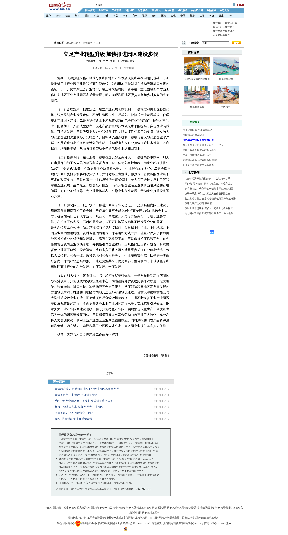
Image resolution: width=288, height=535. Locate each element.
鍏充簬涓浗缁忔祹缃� (89, 507)
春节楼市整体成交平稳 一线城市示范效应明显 (209, 188)
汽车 (125, 15)
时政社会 (143, 10)
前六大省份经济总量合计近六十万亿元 (203, 145)
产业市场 (116, 10)
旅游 (192, 15)
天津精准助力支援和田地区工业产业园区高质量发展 (87, 388)
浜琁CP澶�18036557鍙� (217, 523)
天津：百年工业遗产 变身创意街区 (76, 394)
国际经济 (129, 10)
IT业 (106, 15)
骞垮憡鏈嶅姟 (228, 507)
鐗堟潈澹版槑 (159, 507)
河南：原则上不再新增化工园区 (74, 412)
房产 (154, 15)
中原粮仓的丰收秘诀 (193, 135)
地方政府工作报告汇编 (225, 23)
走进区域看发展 (221, 35)
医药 (163, 15)
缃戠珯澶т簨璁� (117, 507)
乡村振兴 (211, 10)
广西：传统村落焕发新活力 (197, 155)
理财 (87, 15)
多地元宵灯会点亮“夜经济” (199, 203)
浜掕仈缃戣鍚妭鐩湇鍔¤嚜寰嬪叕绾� (193, 507)
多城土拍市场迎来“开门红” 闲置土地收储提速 (209, 208)
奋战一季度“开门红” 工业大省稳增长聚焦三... (208, 193)
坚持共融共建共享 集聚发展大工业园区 (79, 406)
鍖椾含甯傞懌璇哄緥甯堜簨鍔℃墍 (134, 517)
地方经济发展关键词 (224, 31)
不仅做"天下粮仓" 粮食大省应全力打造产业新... (210, 183)
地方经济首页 (73, 42)
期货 (77, 15)
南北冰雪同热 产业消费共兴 (197, 130)
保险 (96, 15)
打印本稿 (128, 68)
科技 (211, 15)
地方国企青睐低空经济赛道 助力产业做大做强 (209, 213)
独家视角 (195, 122)
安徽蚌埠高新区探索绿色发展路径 (201, 160)
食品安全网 (197, 10)
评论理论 (156, 10)
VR (230, 15)
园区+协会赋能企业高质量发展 (74, 418)
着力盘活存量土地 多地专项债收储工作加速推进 (210, 198)
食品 (115, 15)
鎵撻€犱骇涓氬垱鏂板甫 (197, 78)
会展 (182, 15)
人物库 (99, 5)
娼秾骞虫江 (226, 107)
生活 (202, 15)
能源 (144, 15)
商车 (134, 15)
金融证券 (103, 10)
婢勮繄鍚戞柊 (197, 107)
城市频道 (182, 10)
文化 (173, 15)
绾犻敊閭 (153, 512)
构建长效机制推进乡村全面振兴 (199, 150)
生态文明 (224, 10)
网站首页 (90, 10)
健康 (221, 15)
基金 (67, 15)
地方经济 (169, 10)
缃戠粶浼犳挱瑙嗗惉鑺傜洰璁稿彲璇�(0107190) (177, 523)
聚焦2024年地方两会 (224, 27)
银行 (58, 15)
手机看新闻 (97, 68)
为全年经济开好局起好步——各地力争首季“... (209, 178)
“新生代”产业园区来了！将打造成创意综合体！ (84, 400)
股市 (48, 15)
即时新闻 (88, 42)
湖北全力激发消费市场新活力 (198, 165)
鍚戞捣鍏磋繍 (226, 78)
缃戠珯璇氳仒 (139, 507)
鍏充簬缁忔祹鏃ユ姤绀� (58, 507)
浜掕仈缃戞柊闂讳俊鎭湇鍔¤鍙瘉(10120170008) (124, 523)
